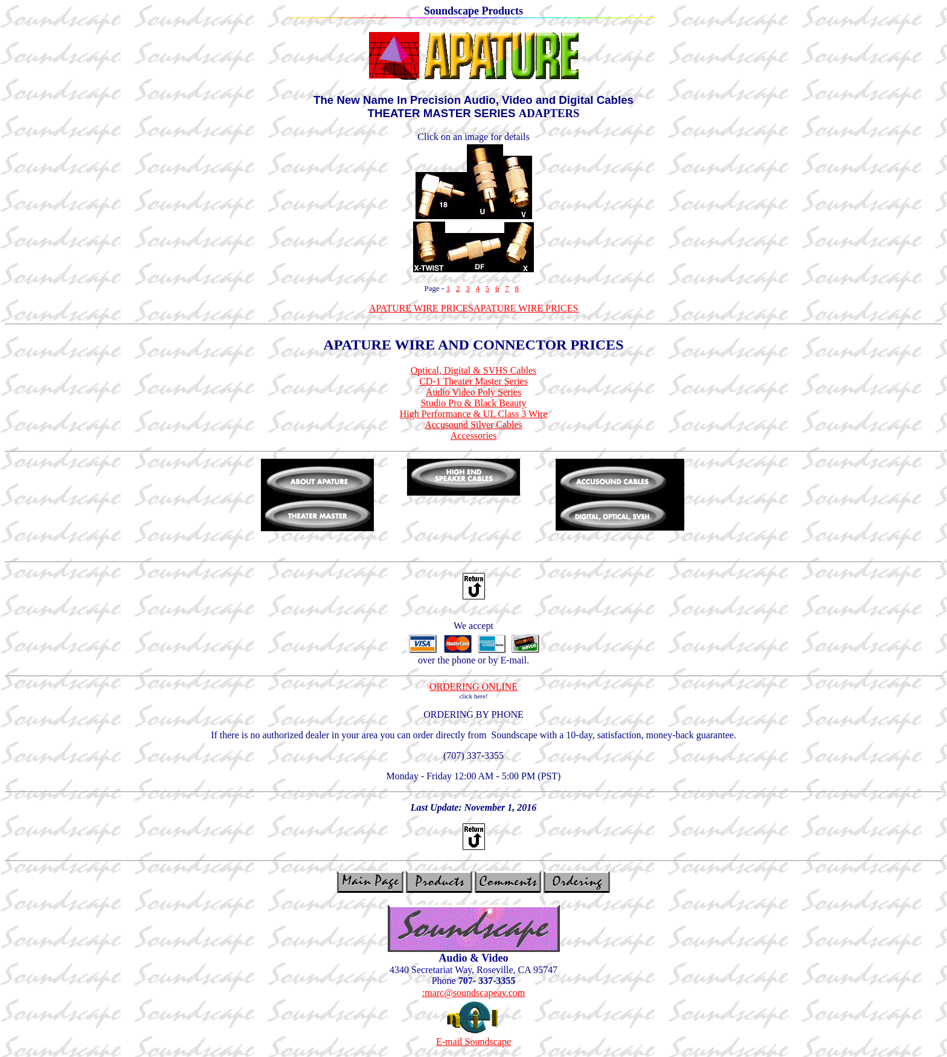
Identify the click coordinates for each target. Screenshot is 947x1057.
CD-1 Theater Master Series (473, 381)
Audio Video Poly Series (473, 392)
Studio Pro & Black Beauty (473, 403)
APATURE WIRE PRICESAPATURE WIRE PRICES (474, 308)
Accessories (473, 435)
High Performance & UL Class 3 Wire (474, 414)
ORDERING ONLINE (473, 687)
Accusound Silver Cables (473, 425)
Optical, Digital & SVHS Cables (473, 370)
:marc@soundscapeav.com (473, 993)
